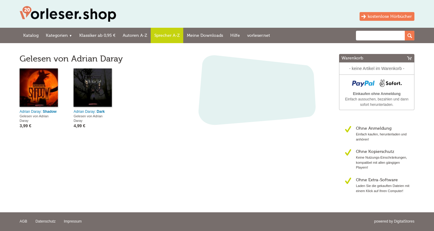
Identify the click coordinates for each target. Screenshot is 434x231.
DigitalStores (404, 221)
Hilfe (235, 35)
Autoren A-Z (135, 35)
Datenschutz (46, 221)
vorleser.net (258, 35)
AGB (23, 221)
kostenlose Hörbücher (390, 16)
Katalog (31, 35)
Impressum (73, 221)
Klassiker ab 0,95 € (97, 35)
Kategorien (59, 35)
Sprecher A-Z (167, 35)
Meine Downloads (205, 35)
